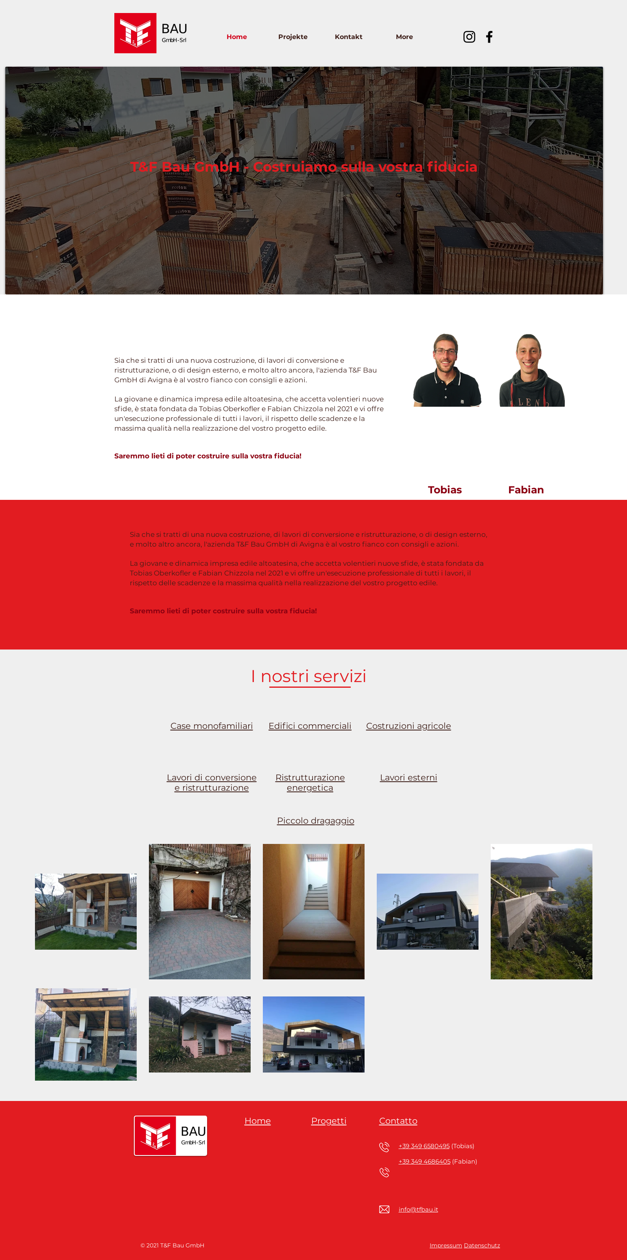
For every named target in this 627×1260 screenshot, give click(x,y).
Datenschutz (482, 1245)
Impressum (446, 1245)
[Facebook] (489, 37)
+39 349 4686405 (424, 1161)
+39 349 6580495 (424, 1146)
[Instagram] (469, 37)
